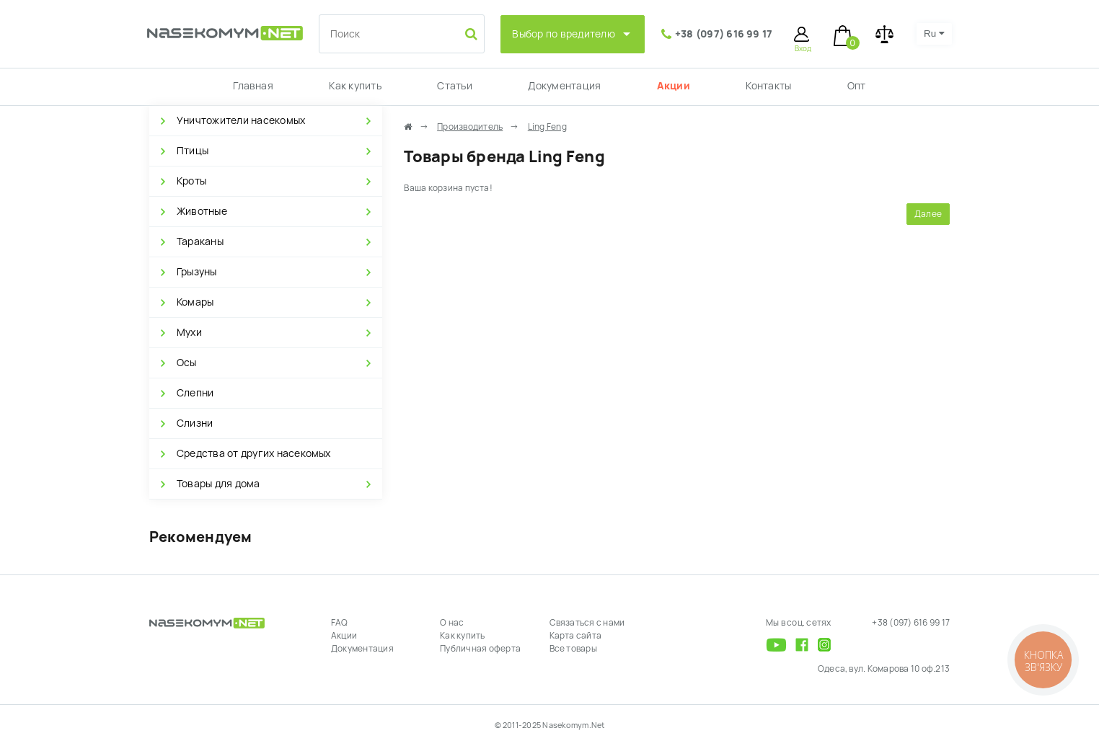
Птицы (192, 150)
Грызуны (197, 271)
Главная (253, 85)
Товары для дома (218, 483)
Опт (856, 85)
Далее (928, 214)
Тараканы (200, 241)
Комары (195, 302)
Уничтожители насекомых (241, 120)
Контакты (768, 85)
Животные (202, 211)
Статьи (454, 85)
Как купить (355, 85)
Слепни (195, 392)
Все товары (573, 648)
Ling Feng (547, 127)
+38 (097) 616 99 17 (724, 33)
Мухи (189, 332)
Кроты (191, 180)
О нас (452, 623)
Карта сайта (576, 635)
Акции (673, 85)
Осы (187, 362)
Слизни (195, 423)
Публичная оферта (480, 648)
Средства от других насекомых (254, 453)
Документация (564, 85)
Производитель (470, 127)
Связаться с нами (587, 623)
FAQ (339, 623)
